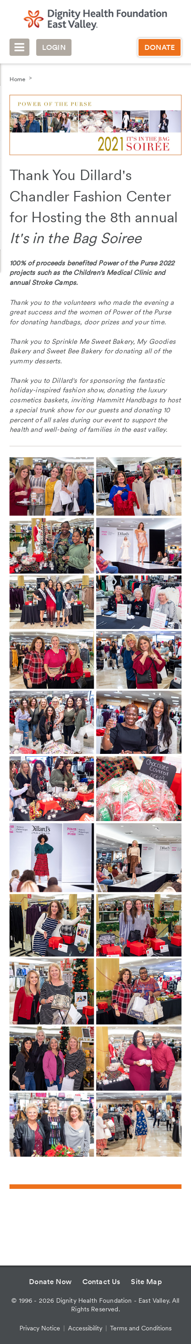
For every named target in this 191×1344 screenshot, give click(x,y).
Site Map (146, 1281)
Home (17, 79)
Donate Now (50, 1281)
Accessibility (85, 1328)
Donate (159, 47)
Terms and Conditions (141, 1328)
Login (54, 47)
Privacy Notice (39, 1328)
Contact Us (101, 1281)
